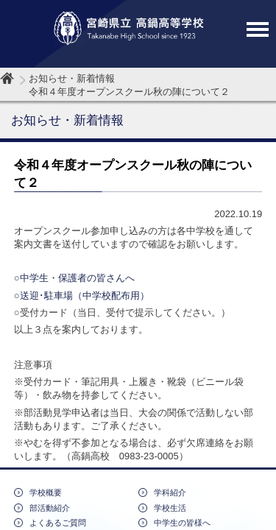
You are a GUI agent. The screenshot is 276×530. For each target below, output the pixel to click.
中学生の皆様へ (182, 522)
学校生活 (170, 508)
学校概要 (45, 492)
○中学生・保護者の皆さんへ (74, 277)
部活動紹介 (49, 508)
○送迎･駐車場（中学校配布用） (81, 295)
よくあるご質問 (57, 522)
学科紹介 (170, 492)
